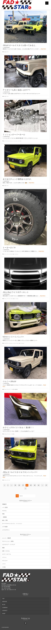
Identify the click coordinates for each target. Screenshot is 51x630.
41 (38, 485)
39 (30, 485)
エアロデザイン (6, 343)
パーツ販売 (12, 389)
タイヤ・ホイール (7, 254)
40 (34, 485)
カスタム (5, 298)
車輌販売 (16, 389)
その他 (5, 51)
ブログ (7, 51)
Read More (43, 49)
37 (23, 485)
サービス (8, 298)
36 (19, 485)
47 (46, 485)
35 (15, 485)
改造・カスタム (15, 254)
